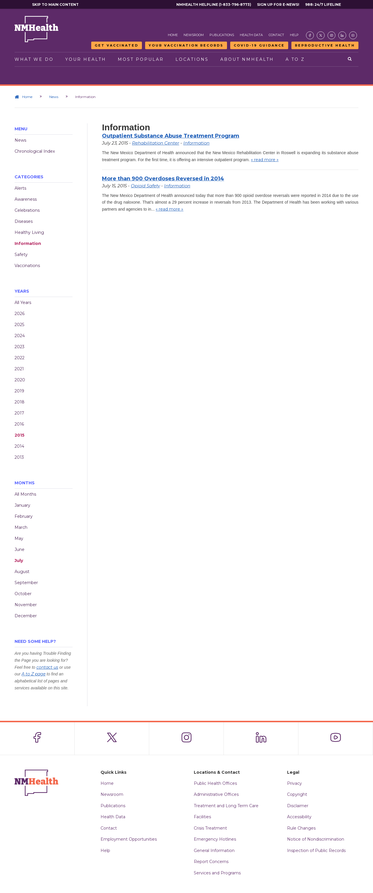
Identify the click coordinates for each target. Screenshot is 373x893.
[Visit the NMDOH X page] (320, 35)
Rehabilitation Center (155, 143)
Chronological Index (35, 151)
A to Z (295, 59)
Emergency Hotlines (215, 839)
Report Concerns (211, 861)
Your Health (85, 59)
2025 (19, 324)
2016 (19, 424)
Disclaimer (297, 805)
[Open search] (350, 59)
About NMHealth (247, 59)
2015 (19, 435)
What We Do (34, 59)
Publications (222, 35)
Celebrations (27, 210)
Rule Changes (301, 828)
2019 (19, 391)
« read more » (265, 159)
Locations (192, 59)
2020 (20, 380)
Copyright (297, 794)
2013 (19, 457)
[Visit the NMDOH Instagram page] (331, 35)
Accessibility (299, 816)
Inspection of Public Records (316, 850)
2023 (19, 346)
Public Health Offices (215, 783)
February (24, 516)
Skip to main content (55, 4)
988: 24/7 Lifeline (323, 4)
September (26, 582)
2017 (19, 413)
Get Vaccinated (116, 45)
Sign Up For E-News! (278, 4)
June (19, 549)
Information (28, 243)
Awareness (26, 199)
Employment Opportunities (129, 839)
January (22, 505)
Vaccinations (27, 265)
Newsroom (194, 35)
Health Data (251, 35)
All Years (23, 302)
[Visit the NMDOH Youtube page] (353, 35)
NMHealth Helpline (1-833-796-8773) (213, 4)
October (23, 593)
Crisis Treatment (210, 828)
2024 (20, 335)
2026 (19, 313)
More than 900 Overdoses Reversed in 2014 (163, 178)
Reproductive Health (325, 45)
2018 (19, 402)
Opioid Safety (145, 185)
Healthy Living (29, 232)
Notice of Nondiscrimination (315, 839)
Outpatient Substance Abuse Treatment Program (170, 136)
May (19, 538)
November (26, 604)
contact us (47, 667)
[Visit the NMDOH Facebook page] (310, 35)
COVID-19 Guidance (259, 45)
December (26, 615)
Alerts (20, 188)
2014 (19, 446)
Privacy (294, 783)
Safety (21, 254)
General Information (214, 850)
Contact (276, 35)
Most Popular (141, 59)
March (21, 527)
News (53, 97)
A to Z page (33, 674)
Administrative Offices (216, 794)
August (22, 571)
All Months (25, 494)
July (19, 560)
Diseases (24, 221)
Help (294, 35)
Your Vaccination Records (186, 45)
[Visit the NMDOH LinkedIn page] (342, 35)
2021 (19, 368)
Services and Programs (217, 873)
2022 (19, 357)
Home (173, 35)
